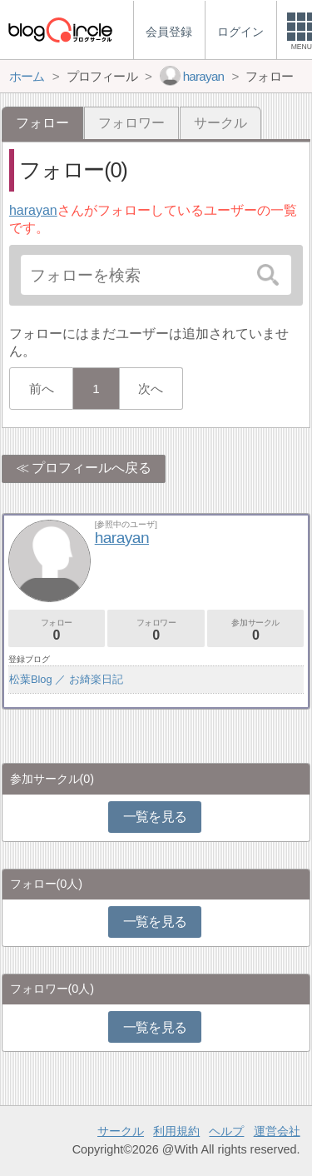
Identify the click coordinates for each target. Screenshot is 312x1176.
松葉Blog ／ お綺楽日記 (66, 679)
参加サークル (255, 630)
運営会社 (277, 1131)
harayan (33, 210)
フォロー (56, 630)
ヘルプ (226, 1131)
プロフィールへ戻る (91, 468)
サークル (220, 123)
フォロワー (131, 123)
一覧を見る (155, 817)
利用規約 (176, 1131)
